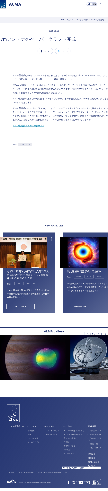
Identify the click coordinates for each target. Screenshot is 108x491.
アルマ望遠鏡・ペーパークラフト (28, 125)
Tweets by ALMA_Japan (73, 468)
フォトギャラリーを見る (96, 334)
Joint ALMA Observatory (81, 481)
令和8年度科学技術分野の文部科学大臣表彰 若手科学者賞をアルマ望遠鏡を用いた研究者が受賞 (28, 275)
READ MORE (20, 306)
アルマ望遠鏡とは (16, 426)
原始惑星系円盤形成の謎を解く (84, 271)
